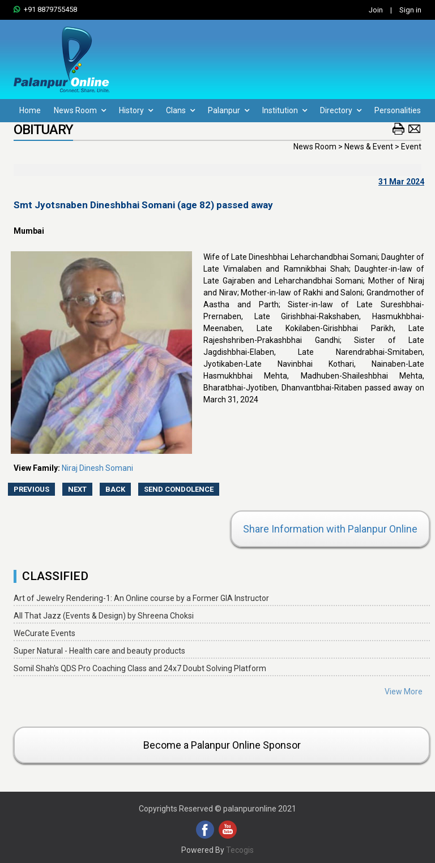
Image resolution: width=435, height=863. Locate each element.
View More (404, 691)
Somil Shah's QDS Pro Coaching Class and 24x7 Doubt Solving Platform (140, 668)
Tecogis (240, 850)
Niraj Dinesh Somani (97, 468)
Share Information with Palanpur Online (330, 529)
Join (376, 10)
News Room (80, 110)
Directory (340, 110)
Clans (180, 110)
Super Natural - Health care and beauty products (99, 650)
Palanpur (228, 110)
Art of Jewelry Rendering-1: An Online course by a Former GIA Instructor (141, 598)
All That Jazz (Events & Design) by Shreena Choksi (104, 615)
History (136, 110)
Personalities (397, 110)
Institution (284, 110)
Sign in (410, 10)
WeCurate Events (44, 633)
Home (30, 110)
